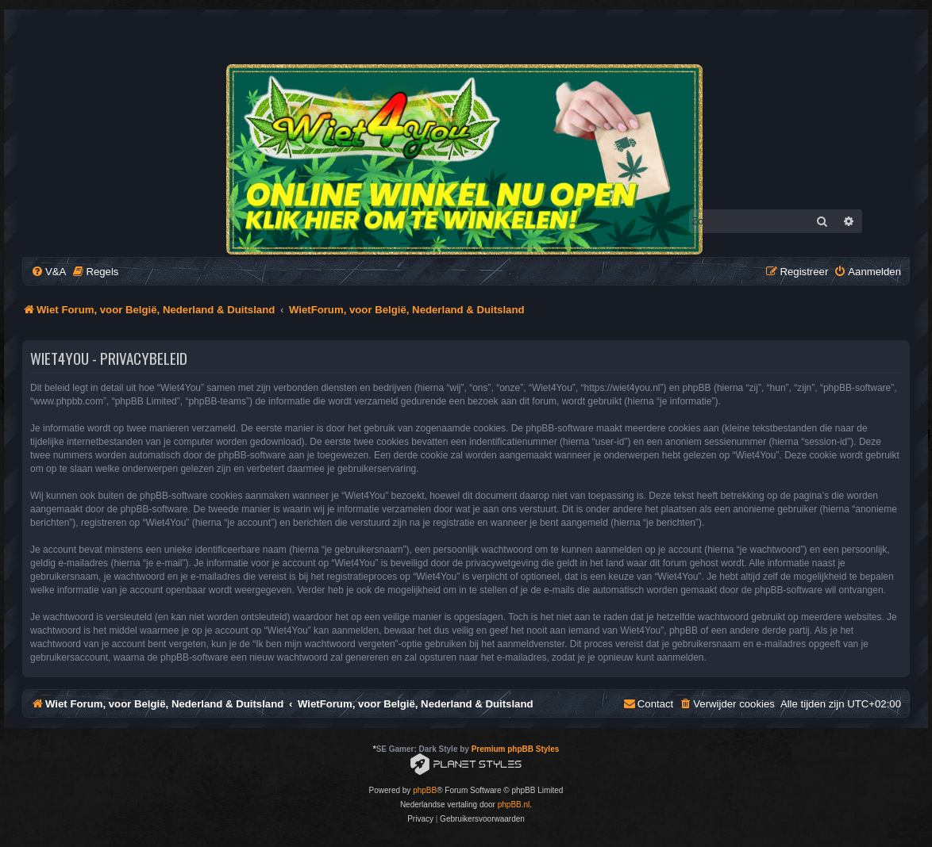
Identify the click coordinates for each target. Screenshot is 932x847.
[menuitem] (48, 271)
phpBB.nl (514, 804)
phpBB (425, 790)
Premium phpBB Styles (516, 749)
